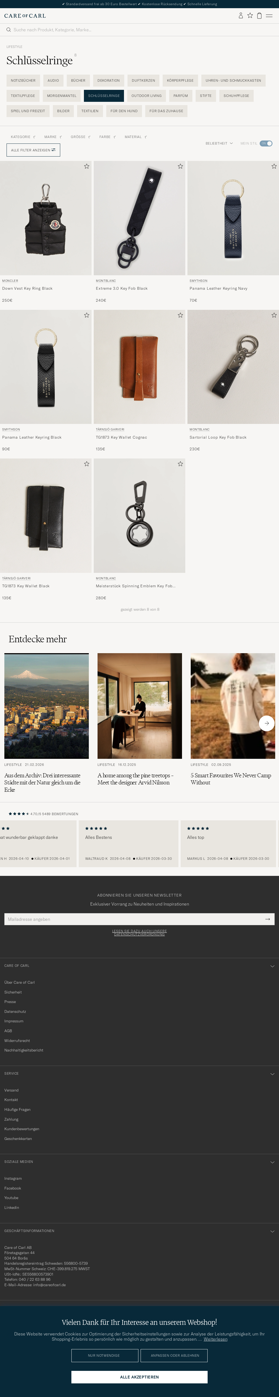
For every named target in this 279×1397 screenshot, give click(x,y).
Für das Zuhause (166, 111)
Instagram (13, 1178)
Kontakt (11, 1099)
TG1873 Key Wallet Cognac (121, 437)
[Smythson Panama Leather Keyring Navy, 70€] (233, 232)
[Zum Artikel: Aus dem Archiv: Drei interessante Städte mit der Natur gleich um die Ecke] (46, 723)
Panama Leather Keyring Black (32, 437)
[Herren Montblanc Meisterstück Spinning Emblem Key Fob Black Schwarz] (139, 515)
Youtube (11, 1197)
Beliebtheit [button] (219, 143)
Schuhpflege (236, 96)
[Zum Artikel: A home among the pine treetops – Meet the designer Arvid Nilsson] (140, 723)
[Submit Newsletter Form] (267, 919)
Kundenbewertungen (21, 1128)
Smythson (198, 281)
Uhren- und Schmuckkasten (233, 80)
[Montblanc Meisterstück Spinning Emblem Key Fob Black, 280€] (139, 529)
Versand (11, 1090)
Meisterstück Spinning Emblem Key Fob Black (134, 586)
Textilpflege (23, 96)
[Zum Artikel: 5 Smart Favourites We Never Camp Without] (233, 723)
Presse (10, 1001)
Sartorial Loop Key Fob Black (218, 437)
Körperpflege (180, 80)
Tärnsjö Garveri (110, 429)
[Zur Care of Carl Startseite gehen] (25, 16)
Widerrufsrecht (17, 1040)
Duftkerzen (143, 80)
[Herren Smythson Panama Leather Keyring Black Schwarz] (46, 367)
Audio (53, 80)
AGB (8, 1030)
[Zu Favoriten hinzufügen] (86, 167)
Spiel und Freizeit (28, 111)
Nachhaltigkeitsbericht (23, 1050)
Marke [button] (53, 137)
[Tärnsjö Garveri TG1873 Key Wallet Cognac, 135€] (139, 381)
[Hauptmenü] (269, 15)
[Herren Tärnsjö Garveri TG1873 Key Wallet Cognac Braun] (139, 367)
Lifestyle (14, 47)
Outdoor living (147, 96)
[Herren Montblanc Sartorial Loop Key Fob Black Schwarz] (233, 367)
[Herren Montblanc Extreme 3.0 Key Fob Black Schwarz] (139, 218)
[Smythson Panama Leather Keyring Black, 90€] (46, 381)
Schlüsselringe (104, 96)
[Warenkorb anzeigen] (259, 15)
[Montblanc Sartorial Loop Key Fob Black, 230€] (233, 381)
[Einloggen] (241, 16)
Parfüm (181, 96)
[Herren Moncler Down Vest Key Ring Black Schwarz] (46, 218)
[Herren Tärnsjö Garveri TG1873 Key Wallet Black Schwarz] (46, 515)
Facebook (12, 1188)
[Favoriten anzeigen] (250, 16)
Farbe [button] (107, 137)
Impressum (13, 1021)
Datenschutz (15, 1011)
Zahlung (11, 1119)
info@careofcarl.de (49, 1284)
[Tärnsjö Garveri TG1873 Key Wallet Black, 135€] (46, 529)
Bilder (63, 111)
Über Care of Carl (19, 982)
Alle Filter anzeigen (33, 150)
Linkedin (11, 1207)
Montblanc (106, 281)
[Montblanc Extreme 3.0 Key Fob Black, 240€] (139, 232)
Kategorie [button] (23, 137)
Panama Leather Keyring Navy (218, 288)
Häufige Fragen (17, 1109)
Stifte (206, 96)
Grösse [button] (81, 137)
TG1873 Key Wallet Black (26, 585)
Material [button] (136, 137)
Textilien (89, 111)
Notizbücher (23, 80)
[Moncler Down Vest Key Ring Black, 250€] (46, 232)
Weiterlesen (216, 1339)
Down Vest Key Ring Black (27, 288)
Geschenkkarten (18, 1138)
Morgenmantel (62, 96)
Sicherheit (13, 992)
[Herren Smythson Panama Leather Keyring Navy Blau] (233, 218)
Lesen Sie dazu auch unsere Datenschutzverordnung (139, 933)
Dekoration (109, 80)
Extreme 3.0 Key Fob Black (122, 288)
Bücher (78, 80)
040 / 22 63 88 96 (34, 1279)
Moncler (10, 281)
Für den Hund (124, 111)
